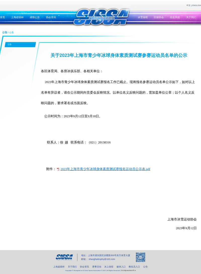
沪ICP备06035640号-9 (128, 270)
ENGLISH (196, 5)
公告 (10, 44)
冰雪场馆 (143, 17)
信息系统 (175, 17)
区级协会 (159, 17)
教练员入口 (134, 266)
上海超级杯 (17, 17)
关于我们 (191, 17)
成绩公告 (35, 17)
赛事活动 (96, 266)
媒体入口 (121, 266)
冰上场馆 (108, 266)
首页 (2, 17)
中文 (188, 5)
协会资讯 (51, 17)
